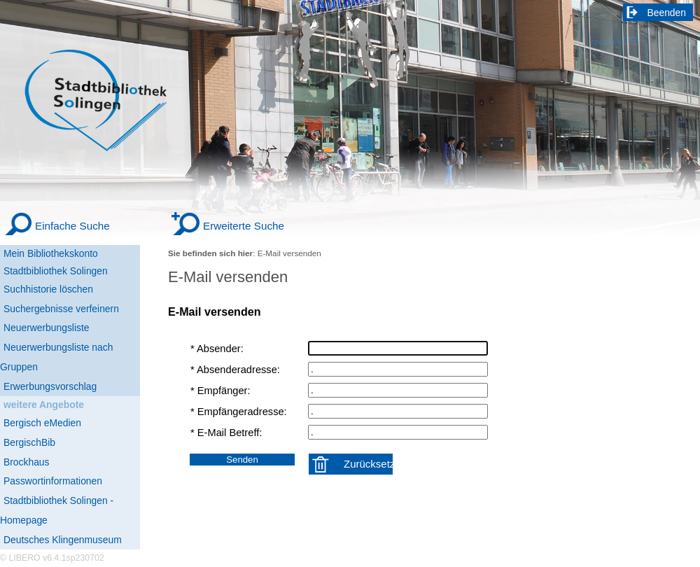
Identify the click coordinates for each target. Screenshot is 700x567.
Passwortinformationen (53, 480)
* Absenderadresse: (235, 369)
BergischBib (29, 442)
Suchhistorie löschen (48, 289)
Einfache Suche (72, 226)
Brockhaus (26, 462)
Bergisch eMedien (42, 422)
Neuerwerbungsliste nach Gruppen (56, 357)
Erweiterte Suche (243, 226)
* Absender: (217, 348)
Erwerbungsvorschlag (50, 386)
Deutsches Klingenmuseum (63, 539)
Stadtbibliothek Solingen (56, 270)
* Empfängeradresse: (238, 411)
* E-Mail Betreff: (226, 432)
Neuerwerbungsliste (47, 327)
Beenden (667, 12)
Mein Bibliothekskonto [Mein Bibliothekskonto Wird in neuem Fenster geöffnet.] (51, 253)
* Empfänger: (220, 390)
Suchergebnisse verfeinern (61, 308)
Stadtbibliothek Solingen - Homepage (56, 510)
